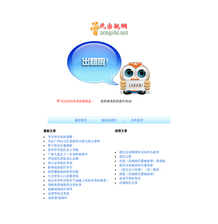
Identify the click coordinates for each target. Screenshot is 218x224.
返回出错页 (109, 120)
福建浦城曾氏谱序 (60, 189)
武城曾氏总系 (128, 183)
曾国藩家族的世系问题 (63, 172)
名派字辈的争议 (130, 178)
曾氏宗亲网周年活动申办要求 (139, 152)
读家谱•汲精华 (57, 198)
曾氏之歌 (125, 156)
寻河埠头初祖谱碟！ (61, 137)
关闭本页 (137, 120)
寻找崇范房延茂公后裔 (63, 158)
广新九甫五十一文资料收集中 (68, 154)
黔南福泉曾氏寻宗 (60, 167)
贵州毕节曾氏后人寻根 (63, 150)
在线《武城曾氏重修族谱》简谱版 (142, 161)
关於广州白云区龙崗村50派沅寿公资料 (74, 141)
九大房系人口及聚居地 (63, 176)
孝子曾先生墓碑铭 (60, 145)
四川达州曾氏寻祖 (60, 163)
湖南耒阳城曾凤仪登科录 (65, 185)
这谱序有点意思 (58, 193)
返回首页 (81, 120)
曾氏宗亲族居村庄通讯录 (136, 165)
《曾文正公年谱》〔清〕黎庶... (140, 169)
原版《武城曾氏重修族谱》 (137, 174)
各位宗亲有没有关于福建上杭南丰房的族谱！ (78, 180)
